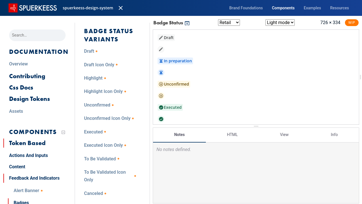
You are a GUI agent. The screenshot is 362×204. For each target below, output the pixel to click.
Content (17, 166)
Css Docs (21, 87)
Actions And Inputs (28, 155)
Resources (339, 8)
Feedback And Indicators (34, 178)
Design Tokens (29, 99)
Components (283, 8)
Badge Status (171, 22)
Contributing (27, 76)
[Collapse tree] (63, 132)
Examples (312, 8)
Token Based (27, 143)
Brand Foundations (246, 8)
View (284, 134)
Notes (179, 134)
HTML (232, 134)
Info (334, 134)
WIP (351, 23)
